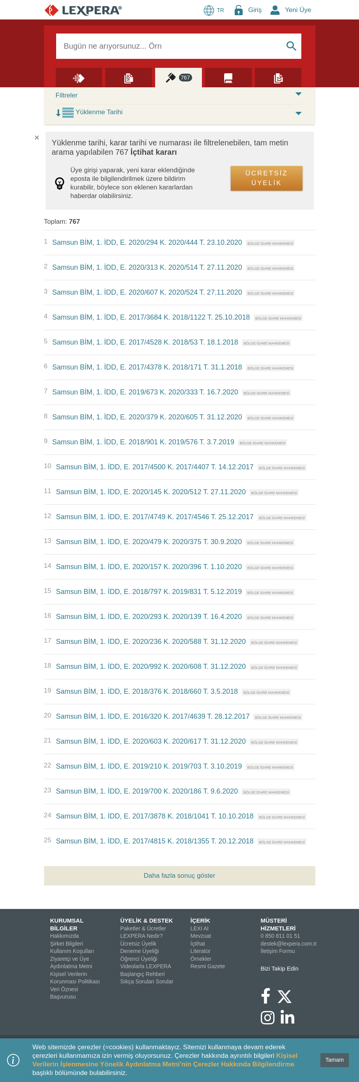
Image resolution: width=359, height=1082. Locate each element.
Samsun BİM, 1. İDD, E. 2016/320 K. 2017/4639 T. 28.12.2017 (152, 716)
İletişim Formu (278, 951)
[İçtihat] (178, 77)
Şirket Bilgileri (66, 944)
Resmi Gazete (208, 966)
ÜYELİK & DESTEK (146, 920)
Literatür (200, 951)
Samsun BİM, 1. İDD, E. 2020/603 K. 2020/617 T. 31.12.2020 (151, 741)
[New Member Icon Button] (275, 10)
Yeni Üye (298, 10)
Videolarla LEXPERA (145, 966)
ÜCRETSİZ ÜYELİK (267, 178)
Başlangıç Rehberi (142, 974)
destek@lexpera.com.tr (289, 944)
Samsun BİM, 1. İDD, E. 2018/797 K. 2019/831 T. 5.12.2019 (149, 592)
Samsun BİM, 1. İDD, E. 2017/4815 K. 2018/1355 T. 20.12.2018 (154, 841)
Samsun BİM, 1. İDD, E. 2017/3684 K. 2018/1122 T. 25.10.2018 (151, 317)
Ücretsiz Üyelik (138, 944)
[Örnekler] (278, 77)
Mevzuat (201, 936)
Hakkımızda (64, 936)
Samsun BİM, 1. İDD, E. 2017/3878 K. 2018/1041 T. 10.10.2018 (154, 816)
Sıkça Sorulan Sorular (146, 981)
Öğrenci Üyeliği (138, 959)
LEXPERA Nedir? (141, 936)
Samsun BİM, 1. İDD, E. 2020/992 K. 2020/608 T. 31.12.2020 (151, 666)
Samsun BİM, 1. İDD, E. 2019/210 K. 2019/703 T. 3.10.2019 (149, 766)
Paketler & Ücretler (143, 928)
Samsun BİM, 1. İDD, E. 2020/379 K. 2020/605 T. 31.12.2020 (147, 417)
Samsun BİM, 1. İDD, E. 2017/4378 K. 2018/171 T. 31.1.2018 (147, 367)
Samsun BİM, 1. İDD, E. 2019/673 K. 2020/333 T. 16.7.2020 (145, 392)
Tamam (334, 1060)
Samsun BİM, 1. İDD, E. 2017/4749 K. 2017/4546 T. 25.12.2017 (154, 517)
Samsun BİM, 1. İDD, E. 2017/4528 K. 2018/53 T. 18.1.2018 (145, 342)
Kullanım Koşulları (72, 951)
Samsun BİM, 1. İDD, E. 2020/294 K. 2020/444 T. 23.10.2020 (147, 242)
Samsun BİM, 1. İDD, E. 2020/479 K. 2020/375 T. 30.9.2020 (149, 542)
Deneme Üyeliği (139, 951)
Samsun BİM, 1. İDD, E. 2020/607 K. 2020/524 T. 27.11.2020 (147, 292)
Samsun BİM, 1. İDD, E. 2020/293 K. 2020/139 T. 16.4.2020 (149, 617)
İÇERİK (200, 920)
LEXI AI (200, 928)
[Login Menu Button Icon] (238, 10)
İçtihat (198, 944)
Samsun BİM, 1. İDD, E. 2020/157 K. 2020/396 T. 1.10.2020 (149, 567)
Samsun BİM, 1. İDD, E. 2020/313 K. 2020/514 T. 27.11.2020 (147, 267)
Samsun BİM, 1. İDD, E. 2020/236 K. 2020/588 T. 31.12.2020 (151, 641)
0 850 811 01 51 (280, 936)
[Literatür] (228, 77)
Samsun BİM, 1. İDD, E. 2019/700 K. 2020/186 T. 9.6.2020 (147, 791)
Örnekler (201, 959)
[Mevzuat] (128, 77)
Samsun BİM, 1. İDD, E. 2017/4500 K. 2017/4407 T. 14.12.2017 (154, 467)
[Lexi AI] (79, 77)
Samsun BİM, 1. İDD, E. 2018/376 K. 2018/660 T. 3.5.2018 (147, 691)
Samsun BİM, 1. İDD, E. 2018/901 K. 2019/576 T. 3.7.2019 (143, 442)
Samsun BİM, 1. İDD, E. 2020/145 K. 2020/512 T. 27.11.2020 (151, 492)
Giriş (255, 10)
